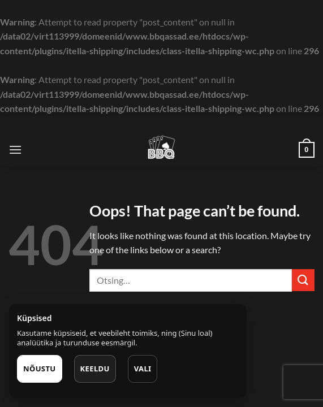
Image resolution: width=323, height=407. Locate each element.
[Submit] (303, 280)
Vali (143, 368)
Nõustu (39, 368)
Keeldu (95, 368)
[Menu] (15, 149)
